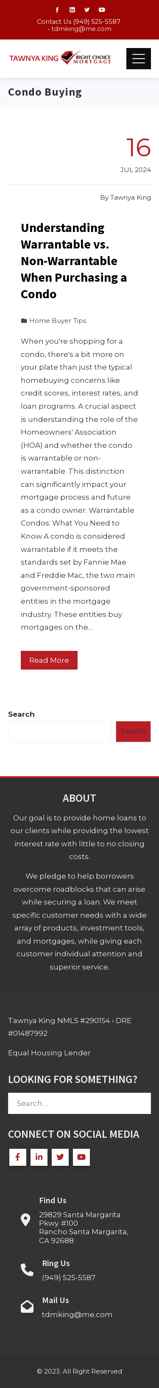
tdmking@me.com (81, 29)
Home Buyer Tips (57, 321)
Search (21, 714)
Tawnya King (130, 197)
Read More (49, 660)
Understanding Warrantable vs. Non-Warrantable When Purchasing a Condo (74, 260)
